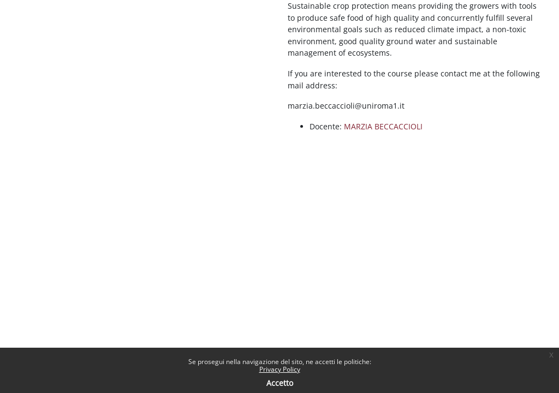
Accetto (279, 383)
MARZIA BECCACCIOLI (383, 126)
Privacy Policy (279, 369)
